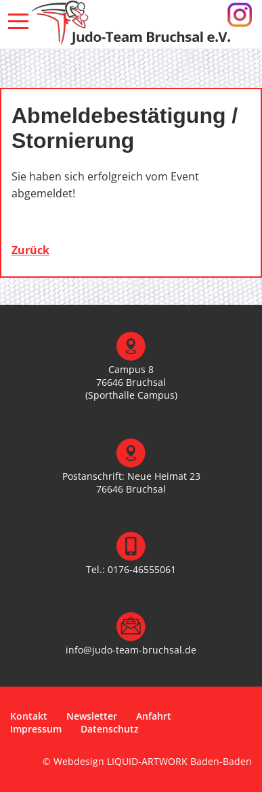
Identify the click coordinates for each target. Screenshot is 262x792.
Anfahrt (153, 716)
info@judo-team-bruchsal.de (131, 649)
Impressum (36, 728)
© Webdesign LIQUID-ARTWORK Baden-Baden (147, 761)
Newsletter (91, 716)
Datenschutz (110, 728)
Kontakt (28, 716)
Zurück (30, 250)
